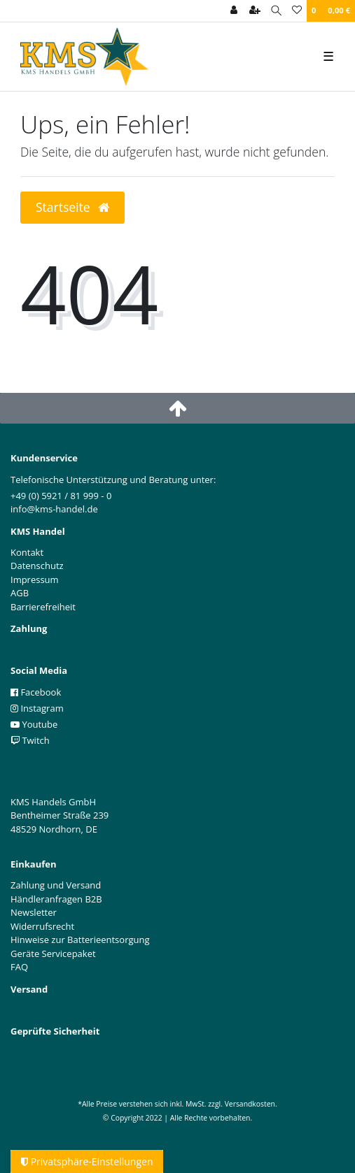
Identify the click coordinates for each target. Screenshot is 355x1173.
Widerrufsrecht (42, 926)
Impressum (35, 579)
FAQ (19, 966)
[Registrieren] (254, 11)
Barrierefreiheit (43, 606)
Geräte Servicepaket (53, 953)
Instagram (37, 708)
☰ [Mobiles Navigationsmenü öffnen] (328, 56)
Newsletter (34, 912)
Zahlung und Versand (56, 885)
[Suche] (276, 11)
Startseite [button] (72, 207)
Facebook (36, 692)
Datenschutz (37, 565)
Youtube (34, 724)
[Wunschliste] (297, 11)
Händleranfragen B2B (56, 899)
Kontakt (27, 552)
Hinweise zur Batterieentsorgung (80, 939)
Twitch (30, 740)
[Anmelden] (233, 11)
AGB (20, 592)
